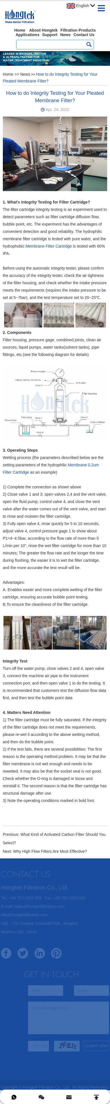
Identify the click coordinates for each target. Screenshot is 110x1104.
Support (50, 34)
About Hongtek (43, 30)
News (65, 34)
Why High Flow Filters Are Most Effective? (50, 851)
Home (19, 30)
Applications (27, 34)
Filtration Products (78, 30)
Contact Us (83, 34)
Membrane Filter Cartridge (49, 246)
